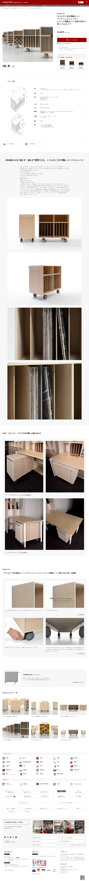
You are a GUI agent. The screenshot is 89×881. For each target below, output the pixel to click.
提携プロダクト (6, 779)
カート (81, 2)
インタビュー (57, 5)
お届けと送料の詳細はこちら (10, 870)
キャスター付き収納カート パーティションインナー (18, 8)
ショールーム (32, 5)
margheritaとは (7, 5)
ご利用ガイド (81, 5)
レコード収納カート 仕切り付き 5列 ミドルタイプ (36, 8)
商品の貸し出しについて (61, 808)
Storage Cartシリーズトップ (78, 682)
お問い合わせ (27, 811)
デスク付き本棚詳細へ (23, 552)
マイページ (75, 2)
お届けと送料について (8, 851)
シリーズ (69, 5)
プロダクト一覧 (19, 5)
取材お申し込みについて (44, 808)
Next (52, 36)
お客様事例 (44, 5)
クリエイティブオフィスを (65, 802)
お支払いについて (35, 851)
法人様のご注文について (23, 802)
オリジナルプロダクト (7, 753)
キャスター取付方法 (80, 653)
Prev (3, 36)
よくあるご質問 (10, 811)
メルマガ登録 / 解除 (27, 808)
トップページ (7, 840)
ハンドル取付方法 (80, 614)
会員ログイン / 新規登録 (10, 808)
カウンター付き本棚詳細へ (25, 495)
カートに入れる (71, 40)
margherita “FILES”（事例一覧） (10, 842)
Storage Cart (6, 8)
